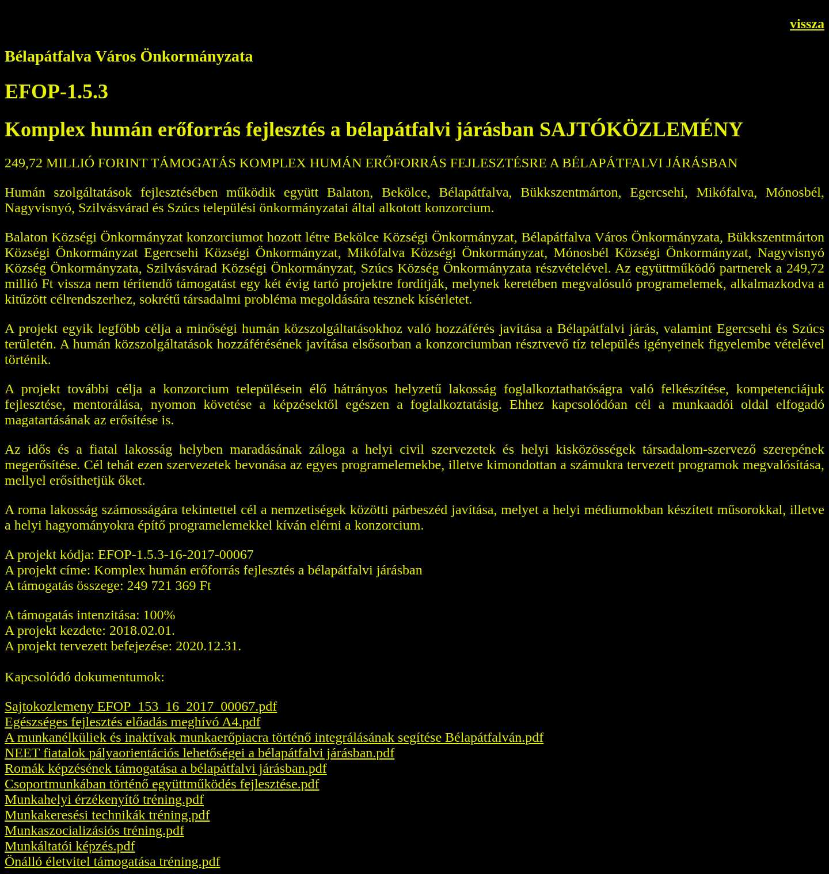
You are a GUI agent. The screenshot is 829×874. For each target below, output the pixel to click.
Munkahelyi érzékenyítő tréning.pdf (104, 799)
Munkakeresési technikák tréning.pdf (107, 814)
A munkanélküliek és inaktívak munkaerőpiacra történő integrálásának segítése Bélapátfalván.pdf (274, 737)
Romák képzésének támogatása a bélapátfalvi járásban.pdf (166, 768)
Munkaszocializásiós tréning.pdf (94, 830)
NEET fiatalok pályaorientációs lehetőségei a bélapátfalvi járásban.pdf (199, 752)
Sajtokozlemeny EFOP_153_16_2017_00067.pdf (141, 706)
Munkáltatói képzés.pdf (70, 845)
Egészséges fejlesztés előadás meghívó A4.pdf (133, 721)
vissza (807, 23)
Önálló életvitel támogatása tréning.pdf (112, 861)
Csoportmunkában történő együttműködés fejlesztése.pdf (162, 783)
